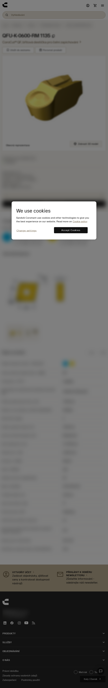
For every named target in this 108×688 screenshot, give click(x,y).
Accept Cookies (70, 230)
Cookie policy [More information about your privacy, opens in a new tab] (80, 221)
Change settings (27, 230)
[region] (54, 220)
